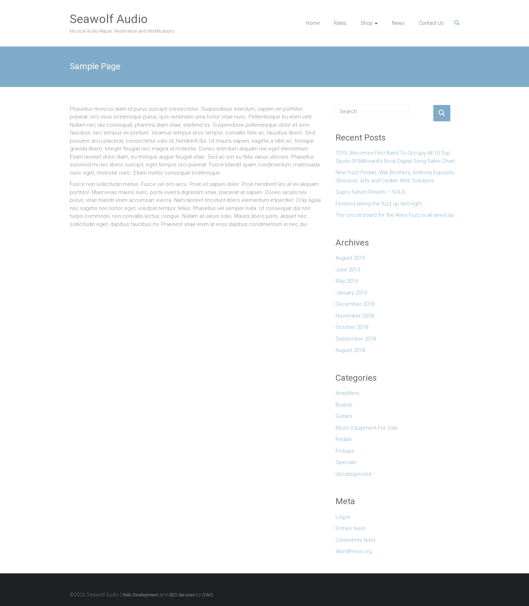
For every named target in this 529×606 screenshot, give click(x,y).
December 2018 (355, 304)
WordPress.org (354, 551)
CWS (207, 594)
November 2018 (354, 316)
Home (313, 23)
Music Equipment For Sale (367, 428)
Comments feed (355, 540)
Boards (344, 405)
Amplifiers (347, 393)
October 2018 (352, 327)
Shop (367, 23)
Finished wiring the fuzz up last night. (379, 203)
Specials (346, 462)
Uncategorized (353, 474)
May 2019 (347, 281)
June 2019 (348, 269)
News (398, 23)
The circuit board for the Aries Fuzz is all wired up (395, 215)
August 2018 (350, 350)
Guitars (344, 416)
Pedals (344, 439)
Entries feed (350, 528)
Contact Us (431, 23)
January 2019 (351, 293)
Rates (340, 23)
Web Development (140, 594)
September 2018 (356, 339)
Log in (343, 517)
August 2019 (350, 258)
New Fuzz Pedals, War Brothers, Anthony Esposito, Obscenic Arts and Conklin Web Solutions (395, 176)
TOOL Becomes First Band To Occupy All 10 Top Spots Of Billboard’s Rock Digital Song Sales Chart (395, 157)
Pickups (345, 451)
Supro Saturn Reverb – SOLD (370, 192)
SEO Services (182, 594)
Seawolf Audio (109, 19)
